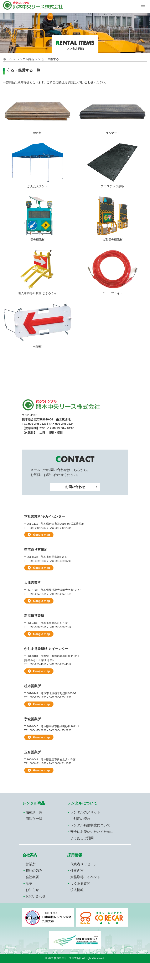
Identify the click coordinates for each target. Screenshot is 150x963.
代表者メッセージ (83, 864)
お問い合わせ (36, 896)
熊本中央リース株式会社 (68, 958)
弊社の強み (34, 870)
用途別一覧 (34, 818)
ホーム (7, 59)
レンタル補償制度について (90, 825)
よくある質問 (80, 883)
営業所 (31, 864)
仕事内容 (77, 870)
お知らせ (32, 890)
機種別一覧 (34, 812)
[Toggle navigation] (142, 5)
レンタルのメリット (85, 812)
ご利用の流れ (80, 818)
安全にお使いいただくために (92, 831)
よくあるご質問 (82, 838)
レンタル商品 (25, 59)
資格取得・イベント (85, 877)
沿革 (29, 883)
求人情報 (77, 890)
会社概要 (32, 877)
